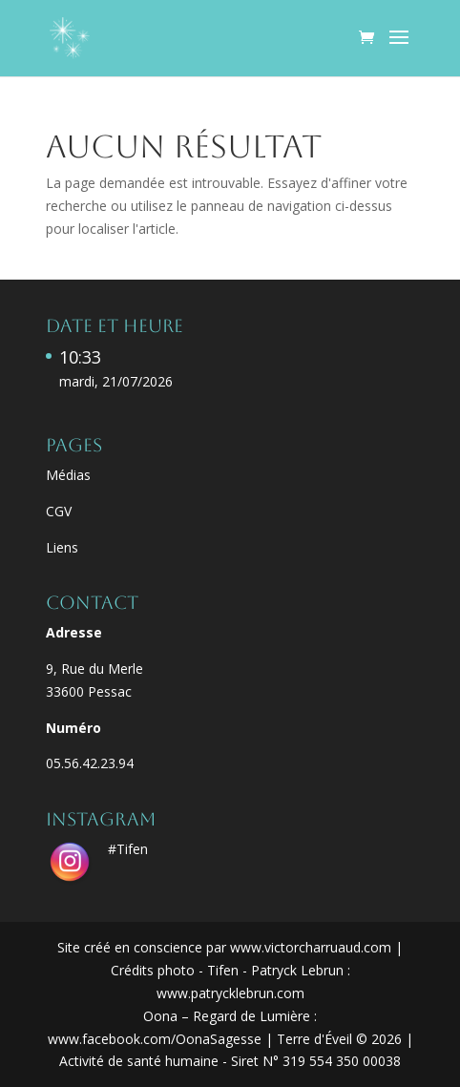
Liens (62, 547)
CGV (59, 511)
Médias (68, 475)
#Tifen (128, 849)
